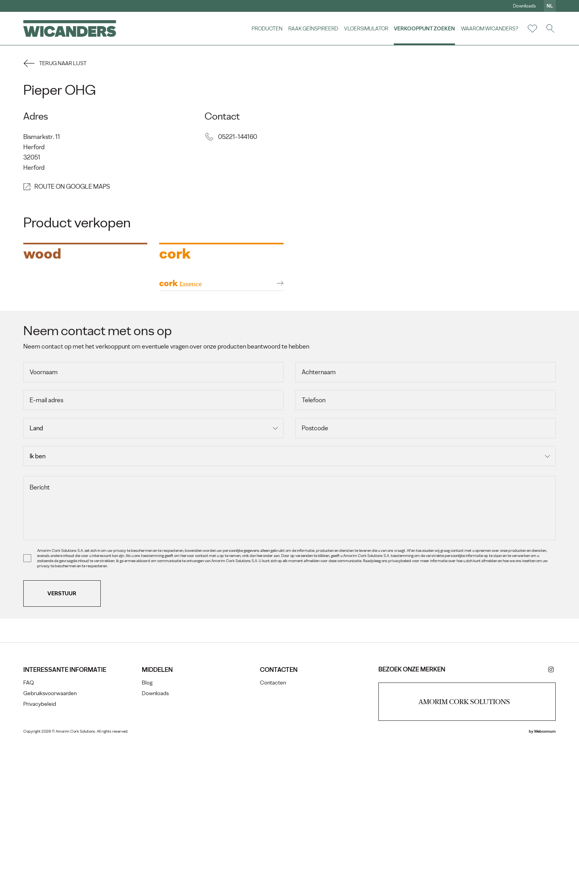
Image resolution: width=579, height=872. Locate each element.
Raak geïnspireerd (313, 28)
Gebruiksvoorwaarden (50, 823)
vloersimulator (366, 28)
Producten (266, 28)
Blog (147, 813)
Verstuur (62, 723)
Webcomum (544, 861)
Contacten (273, 813)
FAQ (29, 813)
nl (549, 6)
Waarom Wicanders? (489, 28)
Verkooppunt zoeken (424, 28)
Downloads (524, 6)
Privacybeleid (40, 834)
